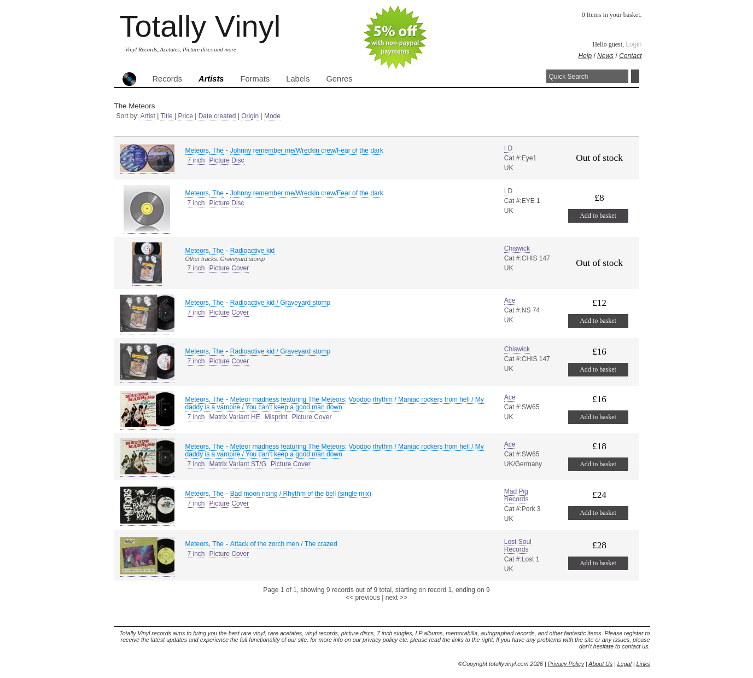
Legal (624, 663)
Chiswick (517, 248)
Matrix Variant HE (234, 417)
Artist (148, 116)
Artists (211, 78)
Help (585, 56)
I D (508, 148)
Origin (250, 116)
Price (185, 116)
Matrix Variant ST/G (237, 464)
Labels (298, 78)
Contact (630, 56)
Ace (510, 300)
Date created (217, 116)
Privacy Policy (566, 663)
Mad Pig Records (516, 495)
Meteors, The (204, 150)
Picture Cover (229, 268)
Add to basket (598, 215)
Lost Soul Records (518, 545)
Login (633, 44)
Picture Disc (226, 160)
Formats (255, 78)
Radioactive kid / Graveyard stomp (280, 302)
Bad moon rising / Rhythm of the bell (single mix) (300, 493)
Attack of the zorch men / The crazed (283, 544)
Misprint (276, 417)
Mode (272, 116)
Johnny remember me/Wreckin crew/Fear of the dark (306, 150)
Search (635, 76)
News (605, 56)
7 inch (196, 160)
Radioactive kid (252, 250)
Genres (339, 78)
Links (643, 663)
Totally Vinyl (200, 26)
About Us (600, 663)
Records (168, 78)
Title (166, 116)
